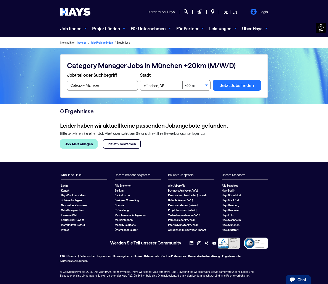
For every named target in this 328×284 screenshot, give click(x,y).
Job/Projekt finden (101, 42)
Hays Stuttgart (230, 229)
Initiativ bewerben (122, 144)
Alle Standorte (230, 185)
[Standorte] (213, 12)
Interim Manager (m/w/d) (183, 224)
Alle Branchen (123, 185)
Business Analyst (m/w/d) (183, 190)
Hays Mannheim (231, 219)
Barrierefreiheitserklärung (204, 256)
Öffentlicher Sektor (126, 229)
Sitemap (72, 256)
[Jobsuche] (185, 12)
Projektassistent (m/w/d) (182, 210)
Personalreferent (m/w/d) (183, 205)
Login (259, 12)
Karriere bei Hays (161, 12)
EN (235, 12)
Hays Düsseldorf (231, 195)
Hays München (231, 224)
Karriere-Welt (69, 215)
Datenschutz (151, 256)
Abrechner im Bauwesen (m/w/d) (187, 229)
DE (225, 12)
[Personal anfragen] (199, 12)
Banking (119, 190)
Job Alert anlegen (79, 144)
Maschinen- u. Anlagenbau (130, 215)
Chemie (119, 205)
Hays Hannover (231, 210)
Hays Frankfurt (230, 200)
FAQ (62, 256)
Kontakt (65, 190)
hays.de (82, 42)
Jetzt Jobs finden (237, 85)
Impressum (104, 256)
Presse (65, 229)
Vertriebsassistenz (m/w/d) (184, 215)
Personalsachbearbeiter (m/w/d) (187, 195)
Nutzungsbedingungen (74, 260)
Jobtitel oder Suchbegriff (92, 75)
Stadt (145, 75)
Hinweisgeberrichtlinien (127, 256)
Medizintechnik (124, 219)
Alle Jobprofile (176, 185)
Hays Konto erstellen (73, 195)
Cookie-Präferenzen (173, 256)
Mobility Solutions (125, 224)
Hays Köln (227, 215)
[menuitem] (73, 28)
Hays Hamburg (230, 205)
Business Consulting (127, 200)
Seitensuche (87, 256)
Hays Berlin (228, 190)
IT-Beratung (122, 210)
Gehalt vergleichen (72, 210)
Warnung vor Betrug (73, 224)
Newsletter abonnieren (74, 205)
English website (231, 256)
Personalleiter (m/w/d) (181, 219)
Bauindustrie (122, 195)
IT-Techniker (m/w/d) (180, 200)
